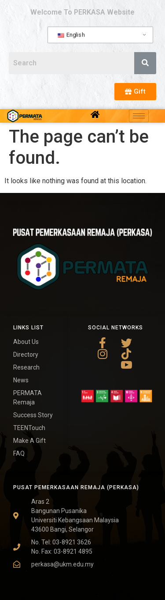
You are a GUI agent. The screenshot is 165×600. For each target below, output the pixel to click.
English (71, 34)
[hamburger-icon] (139, 115)
